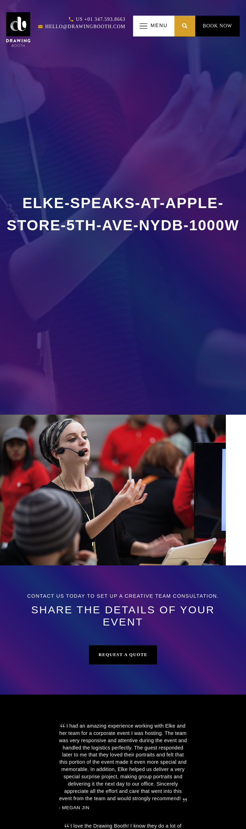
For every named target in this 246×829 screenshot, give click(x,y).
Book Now (217, 25)
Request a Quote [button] (123, 654)
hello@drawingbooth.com (81, 27)
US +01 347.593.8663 (97, 19)
